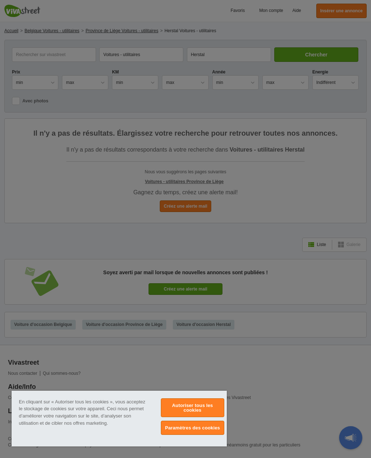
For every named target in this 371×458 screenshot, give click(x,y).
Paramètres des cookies (192, 428)
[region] (119, 418)
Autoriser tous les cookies (192, 408)
